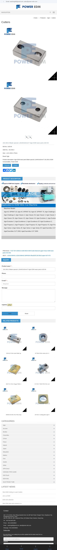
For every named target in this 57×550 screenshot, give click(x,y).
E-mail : (5, 280)
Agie (48, 18)
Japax (4, 448)
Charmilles (6, 435)
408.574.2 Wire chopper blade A (13, 384)
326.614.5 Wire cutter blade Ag (13, 353)
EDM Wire (6, 478)
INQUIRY (7, 165)
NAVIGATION (5, 12)
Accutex (5, 428)
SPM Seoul (6, 468)
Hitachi (5, 445)
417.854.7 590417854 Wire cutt (42, 384)
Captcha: (4, 304)
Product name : (7, 266)
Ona (4, 458)
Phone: (4, 273)
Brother (5, 432)
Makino (5, 455)
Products (43, 18)
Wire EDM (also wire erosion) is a (12, 503)
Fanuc (5, 442)
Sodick (5, 462)
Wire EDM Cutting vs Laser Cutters (12, 492)
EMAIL (15, 165)
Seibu (4, 465)
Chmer (5, 438)
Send (9, 313)
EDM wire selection (8, 499)
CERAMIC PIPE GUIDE (9, 472)
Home (35, 18)
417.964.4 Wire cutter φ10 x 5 (42, 353)
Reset (26, 313)
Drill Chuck (6, 475)
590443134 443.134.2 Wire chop (13, 414)
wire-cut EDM (6, 496)
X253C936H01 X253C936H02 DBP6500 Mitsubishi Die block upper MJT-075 (28, 255)
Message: (5, 288)
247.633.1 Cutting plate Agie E (42, 414)
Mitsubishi (6, 452)
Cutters (53, 18)
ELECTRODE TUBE (8, 482)
